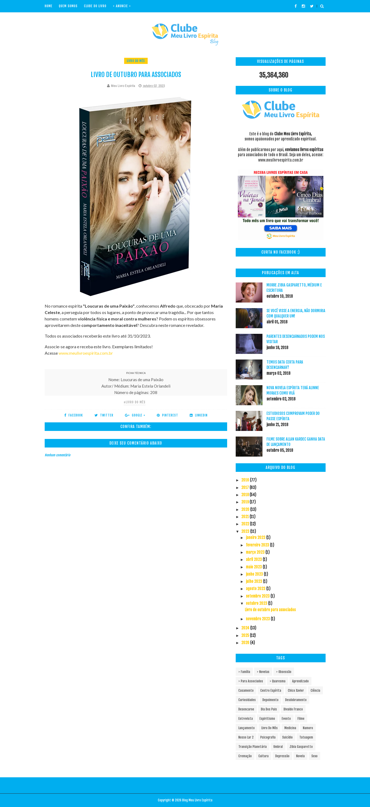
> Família (244, 672)
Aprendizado (300, 681)
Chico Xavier (296, 691)
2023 (245, 531)
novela (300, 756)
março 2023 (255, 552)
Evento (286, 719)
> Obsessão (283, 672)
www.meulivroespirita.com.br (86, 352)
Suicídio (287, 737)
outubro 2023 (257, 603)
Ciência (315, 691)
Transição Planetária (252, 747)
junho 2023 (255, 574)
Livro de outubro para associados (270, 609)
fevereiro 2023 (258, 545)
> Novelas (263, 672)
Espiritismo (267, 719)
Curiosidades (247, 700)
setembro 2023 (258, 596)
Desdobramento (296, 700)
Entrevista (245, 719)
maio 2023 (254, 567)
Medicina (290, 728)
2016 (245, 480)
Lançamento (246, 728)
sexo (314, 756)
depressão (282, 756)
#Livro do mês (135, 402)
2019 (245, 502)
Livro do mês (136, 61)
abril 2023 (254, 559)
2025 (245, 635)
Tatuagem (306, 737)
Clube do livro (95, 6)
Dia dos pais (269, 709)
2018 (245, 494)
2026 (245, 642)
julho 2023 (254, 581)
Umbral (278, 747)
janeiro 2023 (256, 537)
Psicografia (268, 737)
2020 (245, 509)
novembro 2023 (258, 619)
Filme (300, 719)
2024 (245, 628)
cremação (245, 756)
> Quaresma (277, 681)
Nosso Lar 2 (246, 737)
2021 (245, 516)
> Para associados (250, 681)
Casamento (246, 691)
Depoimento (270, 700)
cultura (263, 756)
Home (48, 6)
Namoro (308, 728)
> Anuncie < (122, 6)
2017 (245, 487)
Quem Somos (68, 6)
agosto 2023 (256, 588)
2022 (245, 524)
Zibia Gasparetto (301, 747)
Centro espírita (270, 691)
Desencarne (246, 709)
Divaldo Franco (293, 709)
